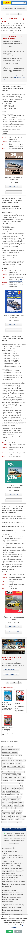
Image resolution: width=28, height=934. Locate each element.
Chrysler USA (5, 771)
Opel (14, 14)
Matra (13, 791)
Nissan (4, 799)
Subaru (13, 813)
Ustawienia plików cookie (17, 840)
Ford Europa (20, 780)
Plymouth (21, 802)
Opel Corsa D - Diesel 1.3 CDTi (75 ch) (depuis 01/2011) (7, 729)
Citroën (12, 771)
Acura (20, 755)
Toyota (13, 816)
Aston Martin (19, 760)
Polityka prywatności (14, 838)
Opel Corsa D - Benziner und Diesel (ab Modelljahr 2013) (20, 705)
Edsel (24, 777)
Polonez (4, 805)
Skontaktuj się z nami (8, 835)
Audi (24, 760)
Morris (15, 797)
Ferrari (10, 780)
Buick (23, 766)
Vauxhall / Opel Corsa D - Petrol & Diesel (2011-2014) (7, 704)
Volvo (16, 819)
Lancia (7, 788)
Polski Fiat (10, 805)
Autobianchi (18, 763)
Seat (16, 810)
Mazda (18, 791)
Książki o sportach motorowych (10, 752)
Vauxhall (4, 819)
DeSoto (10, 777)
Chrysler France (18, 769)
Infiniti (3, 785)
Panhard (10, 802)
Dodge (19, 777)
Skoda (3, 813)
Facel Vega (5, 780)
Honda (15, 783)
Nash (19, 797)
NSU (8, 799)
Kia (21, 785)
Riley (13, 808)
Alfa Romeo (5, 758)
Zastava (10, 822)
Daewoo (22, 771)
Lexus (12, 788)
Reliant (4, 808)
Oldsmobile (14, 799)
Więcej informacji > (16, 9)
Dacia (16, 771)
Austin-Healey (10, 763)
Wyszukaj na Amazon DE (11, 674)
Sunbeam (18, 813)
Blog (22, 833)
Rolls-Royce (19, 808)
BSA (19, 766)
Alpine (11, 758)
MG (18, 794)
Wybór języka (9, 833)
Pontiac (16, 805)
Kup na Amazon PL (14, 186)
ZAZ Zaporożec (17, 822)
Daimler (14, 774)
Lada (3, 788)
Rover (3, 810)
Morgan (10, 797)
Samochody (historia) (7, 746)
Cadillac (4, 769)
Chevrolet (10, 769)
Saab (8, 810)
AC (16, 755)
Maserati (8, 791)
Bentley (4, 766)
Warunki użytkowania (14, 843)
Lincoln (17, 788)
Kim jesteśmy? (16, 833)
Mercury (13, 794)
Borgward (14, 766)
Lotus (3, 791)
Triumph (24, 816)
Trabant (18, 816)
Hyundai (21, 783)
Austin (3, 763)
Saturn (12, 810)
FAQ (15, 835)
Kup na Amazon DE (14, 192)
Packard (4, 802)
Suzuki (3, 816)
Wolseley (4, 822)
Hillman (10, 783)
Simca (20, 810)
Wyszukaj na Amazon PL (11, 669)
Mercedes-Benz (6, 794)
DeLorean (4, 777)
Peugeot (15, 802)
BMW (8, 766)
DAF (3, 774)
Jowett (17, 785)
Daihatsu (8, 774)
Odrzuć (18, 931)
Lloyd (21, 788)
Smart (8, 813)
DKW (15, 777)
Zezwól (10, 931)
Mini (21, 794)
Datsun (19, 774)
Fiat (15, 780)
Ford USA (4, 783)
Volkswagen (11, 819)
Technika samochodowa (8, 755)
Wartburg (21, 819)
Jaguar (12, 785)
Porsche (21, 805)
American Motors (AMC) (8, 760)
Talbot (8, 816)
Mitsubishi (4, 797)
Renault (9, 808)
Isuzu (7, 785)
